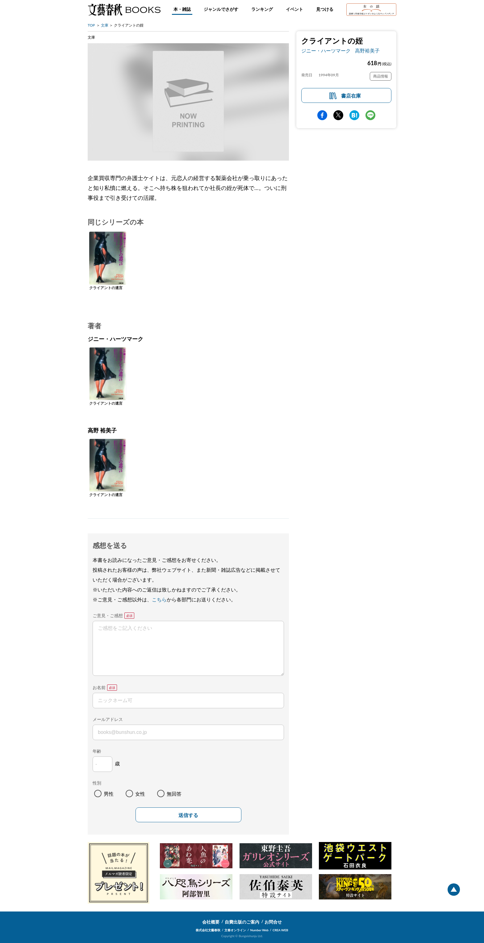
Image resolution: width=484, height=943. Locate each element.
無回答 (174, 794)
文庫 (104, 25)
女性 (140, 794)
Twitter (338, 115)
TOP (91, 25)
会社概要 (210, 921)
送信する (188, 815)
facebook (322, 115)
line (370, 115)
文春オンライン (235, 930)
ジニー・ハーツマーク (326, 50)
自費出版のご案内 (242, 921)
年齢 (97, 751)
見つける (324, 9)
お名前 (99, 687)
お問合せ (273, 921)
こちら (159, 599)
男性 (109, 794)
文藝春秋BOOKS (124, 9)
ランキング (262, 9)
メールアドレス (108, 719)
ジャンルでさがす (221, 9)
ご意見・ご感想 (108, 615)
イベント (294, 9)
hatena (354, 115)
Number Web (259, 930)
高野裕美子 (367, 50)
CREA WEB (280, 930)
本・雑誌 (182, 9)
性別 (97, 782)
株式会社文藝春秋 (208, 930)
